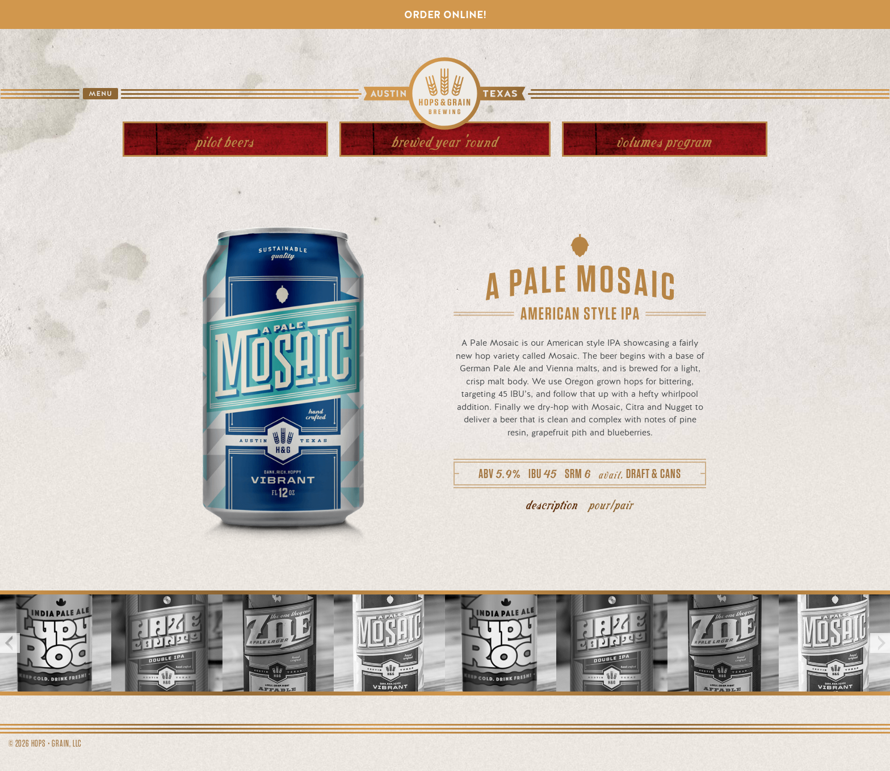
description (552, 504)
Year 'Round (445, 140)
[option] (55, 642)
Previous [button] (10, 643)
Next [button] (880, 643)
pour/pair (611, 504)
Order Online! (445, 14)
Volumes (664, 140)
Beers (225, 140)
